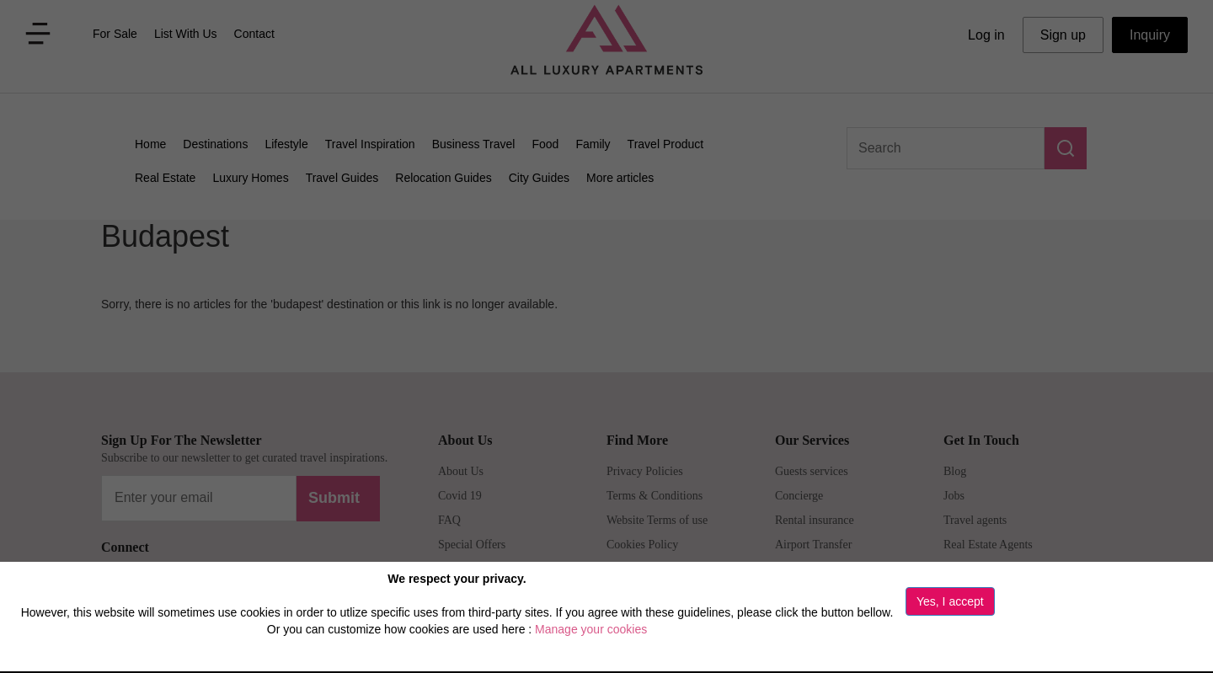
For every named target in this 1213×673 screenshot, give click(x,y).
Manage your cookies (591, 629)
